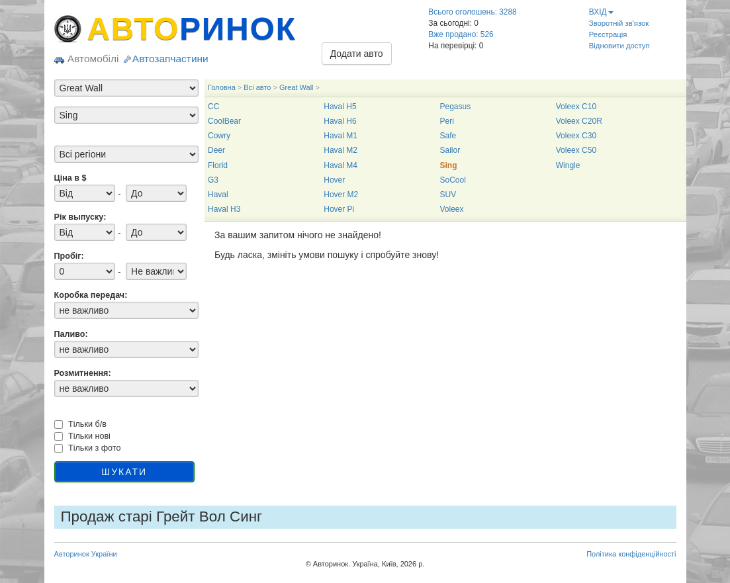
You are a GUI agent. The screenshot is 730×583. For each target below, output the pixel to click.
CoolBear (224, 121)
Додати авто (356, 53)
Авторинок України (85, 554)
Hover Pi (339, 209)
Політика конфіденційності (631, 554)
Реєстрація (608, 34)
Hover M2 (341, 194)
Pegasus (455, 106)
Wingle (568, 165)
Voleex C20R (579, 121)
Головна (222, 87)
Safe (448, 135)
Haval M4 (340, 165)
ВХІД (601, 12)
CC (213, 106)
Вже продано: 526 (460, 34)
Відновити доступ (619, 46)
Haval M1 (340, 135)
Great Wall (296, 87)
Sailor (450, 150)
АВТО (192, 28)
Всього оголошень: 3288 (472, 12)
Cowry (219, 135)
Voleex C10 (576, 106)
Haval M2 (340, 150)
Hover (334, 180)
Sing (448, 165)
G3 (213, 180)
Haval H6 (340, 121)
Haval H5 (340, 106)
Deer (216, 150)
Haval (218, 194)
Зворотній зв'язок (619, 23)
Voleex (452, 209)
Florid (218, 165)
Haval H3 (224, 209)
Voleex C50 (576, 150)
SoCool (453, 180)
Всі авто (257, 87)
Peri (447, 121)
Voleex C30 (576, 135)
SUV (448, 194)
